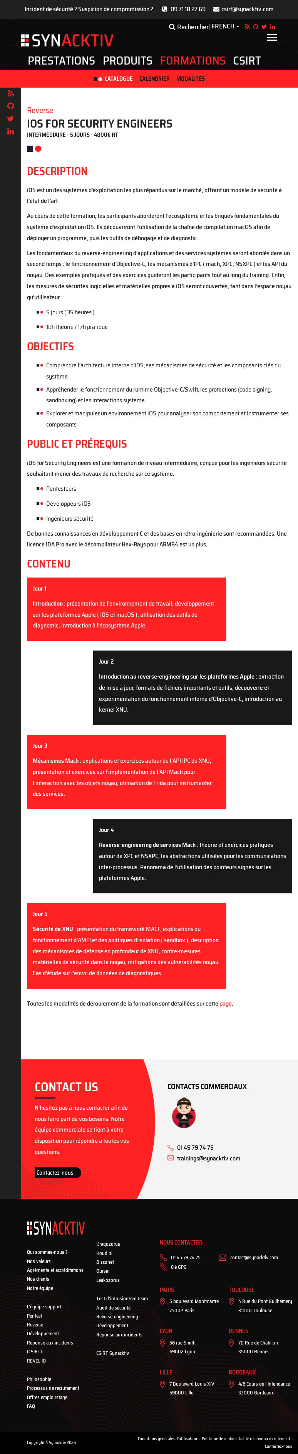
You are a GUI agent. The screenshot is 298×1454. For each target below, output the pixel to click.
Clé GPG (179, 1267)
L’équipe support (44, 1307)
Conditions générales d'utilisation (167, 1439)
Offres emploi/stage (47, 1397)
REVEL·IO (36, 1361)
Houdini (104, 1253)
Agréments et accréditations (55, 1270)
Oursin (103, 1271)
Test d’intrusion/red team (122, 1299)
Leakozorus (108, 1280)
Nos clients (38, 1279)
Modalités (190, 78)
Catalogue (119, 78)
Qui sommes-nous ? (47, 1252)
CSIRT (247, 60)
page (225, 1003)
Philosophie (39, 1379)
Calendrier (154, 78)
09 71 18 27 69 (188, 9)
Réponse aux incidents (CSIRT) (50, 1347)
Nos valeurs (39, 1261)
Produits (127, 60)
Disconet (105, 1262)
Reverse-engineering (117, 1317)
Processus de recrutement (53, 1388)
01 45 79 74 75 (186, 1257)
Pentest (34, 1316)
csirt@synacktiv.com (247, 9)
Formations (193, 60)
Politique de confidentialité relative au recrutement (246, 1439)
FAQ (31, 1406)
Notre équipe (40, 1288)
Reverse (35, 1325)
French (222, 27)
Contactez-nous (55, 1172)
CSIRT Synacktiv (112, 1353)
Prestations (61, 60)
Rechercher (189, 27)
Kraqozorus (108, 1244)
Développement (43, 1334)
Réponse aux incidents (119, 1335)
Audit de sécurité (113, 1308)
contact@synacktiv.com (254, 1257)
